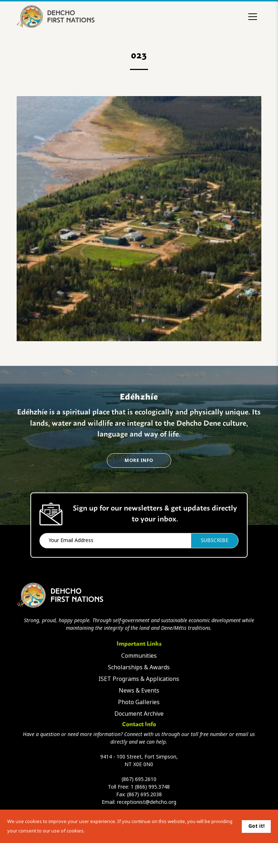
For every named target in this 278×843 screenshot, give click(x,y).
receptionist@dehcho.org (146, 802)
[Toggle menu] (252, 16)
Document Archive (139, 714)
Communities (139, 656)
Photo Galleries (139, 702)
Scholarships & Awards (139, 667)
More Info (139, 460)
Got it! (256, 826)
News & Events (139, 690)
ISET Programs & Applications (138, 679)
